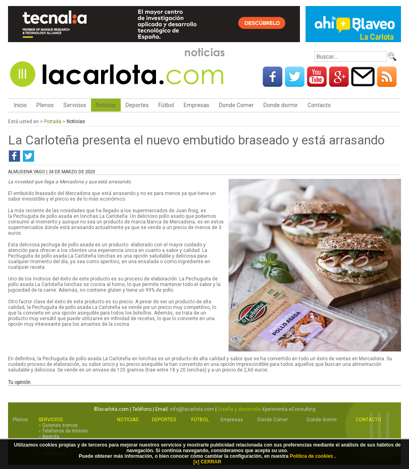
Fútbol (166, 105)
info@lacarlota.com (192, 409)
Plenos (45, 105)
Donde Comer (236, 105)
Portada (52, 121)
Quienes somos (60, 425)
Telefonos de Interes (65, 431)
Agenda (50, 436)
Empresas (196, 105)
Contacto (319, 105)
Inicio (20, 105)
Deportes (137, 105)
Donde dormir (280, 105)
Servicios (74, 105)
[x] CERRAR (207, 462)
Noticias (106, 105)
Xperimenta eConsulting (289, 409)
